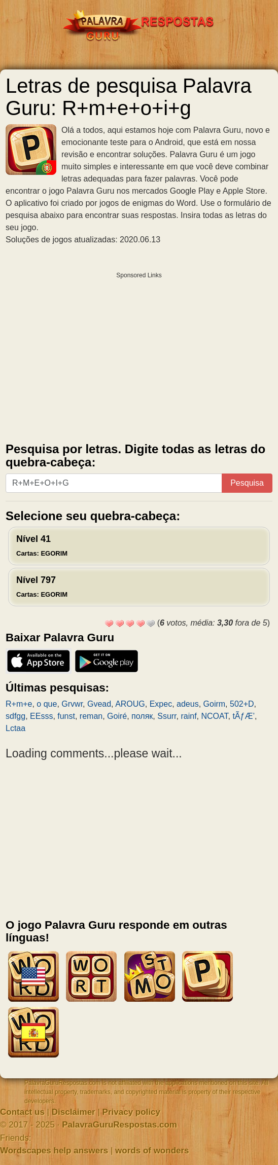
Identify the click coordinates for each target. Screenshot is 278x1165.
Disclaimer (73, 1112)
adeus (188, 704)
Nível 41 (41, 545)
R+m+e (19, 704)
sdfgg (15, 716)
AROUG (130, 704)
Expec (161, 704)
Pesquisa (247, 483)
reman (91, 716)
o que (47, 704)
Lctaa (15, 728)
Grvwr (72, 704)
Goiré (117, 716)
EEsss (41, 716)
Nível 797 (41, 586)
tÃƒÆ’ (243, 716)
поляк (142, 716)
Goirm (214, 704)
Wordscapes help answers (54, 1150)
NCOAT (214, 716)
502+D (242, 704)
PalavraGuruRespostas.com (119, 1125)
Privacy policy (131, 1112)
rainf (188, 716)
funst (66, 716)
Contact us (22, 1112)
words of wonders (152, 1150)
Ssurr (166, 716)
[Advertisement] (139, 355)
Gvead (99, 704)
